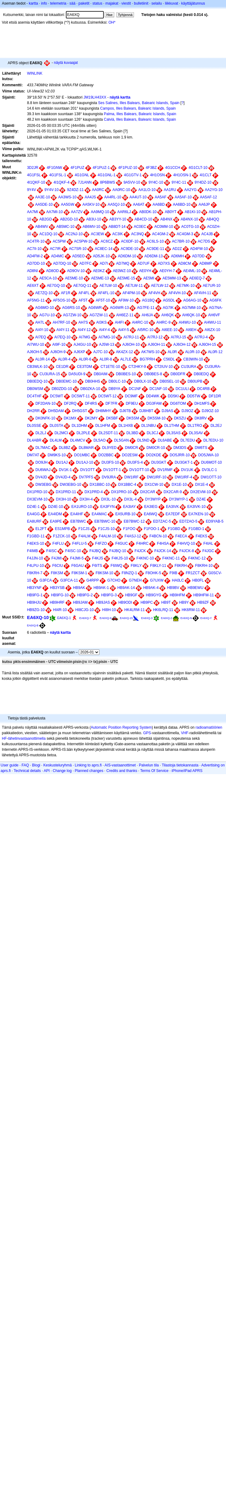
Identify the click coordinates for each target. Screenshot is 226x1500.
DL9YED (109, 448)
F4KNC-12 (197, 558)
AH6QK (167, 315)
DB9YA (114, 389)
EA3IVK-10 (196, 507)
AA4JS (90, 197)
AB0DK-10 (148, 212)
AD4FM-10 (199, 249)
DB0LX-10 (142, 381)
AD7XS (164, 263)
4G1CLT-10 (198, 168)
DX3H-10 (63, 499)
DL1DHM (79, 425)
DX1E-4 (201, 484)
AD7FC (85, 263)
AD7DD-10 (36, 263)
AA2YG (190, 190)
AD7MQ (122, 263)
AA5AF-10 (183, 197)
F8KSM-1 (79, 573)
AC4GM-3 (185, 234)
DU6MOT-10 (211, 462)
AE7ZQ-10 (44, 293)
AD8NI (32, 271)
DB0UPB (195, 381)
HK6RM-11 (191, 610)
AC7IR (55, 249)
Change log (62, 771)
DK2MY (91, 418)
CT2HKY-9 (137, 366)
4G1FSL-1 (57, 175)
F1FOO (129, 529)
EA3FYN (107, 507)
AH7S (83, 322)
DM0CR (131, 448)
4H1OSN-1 (182, 175)
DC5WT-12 (107, 396)
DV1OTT (87, 470)
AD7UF (143, 263)
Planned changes (89, 771)
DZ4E (201, 499)
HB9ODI (125, 602)
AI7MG (84, 337)
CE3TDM (84, 366)
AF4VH (154, 293)
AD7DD (198, 256)
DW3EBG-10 (70, 484)
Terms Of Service (154, 771)
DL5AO (100, 440)
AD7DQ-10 (62, 263)
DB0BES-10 (126, 374)
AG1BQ (148, 300)
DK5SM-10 (156, 418)
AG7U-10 (47, 315)
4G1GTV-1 (132, 175)
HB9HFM (177, 595)
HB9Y (184, 602)
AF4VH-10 (177, 293)
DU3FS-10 (110, 462)
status (97, 3)
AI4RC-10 (140, 322)
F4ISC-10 (73, 551)
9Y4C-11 (179, 182)
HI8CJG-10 (84, 610)
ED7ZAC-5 (162, 521)
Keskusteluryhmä (57, 765)
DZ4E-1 (33, 507)
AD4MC (57, 256)
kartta (33, 3)
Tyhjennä (125, 15)
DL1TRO (195, 425)
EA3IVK (172, 507)
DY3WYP (153, 499)
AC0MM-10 (163, 226)
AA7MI (32, 212)
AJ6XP (79, 352)
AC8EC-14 (103, 249)
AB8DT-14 (116, 226)
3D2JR (32, 168)
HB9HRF (57, 602)
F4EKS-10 (35, 543)
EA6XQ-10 (38, 617)
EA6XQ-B (32, 625)
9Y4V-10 (51, 190)
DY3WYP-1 (178, 499)
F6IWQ (116, 565)
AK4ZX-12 (124, 352)
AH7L (39, 322)
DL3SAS (174, 433)
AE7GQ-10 (56, 285)
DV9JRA (109, 477)
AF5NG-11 (36, 300)
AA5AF (160, 197)
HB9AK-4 (151, 588)
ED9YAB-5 (215, 521)
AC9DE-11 (155, 249)
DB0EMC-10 (66, 381)
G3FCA (45, 580)
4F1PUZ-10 (127, 168)
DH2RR (33, 411)
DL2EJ (216, 425)
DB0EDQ (201, 374)
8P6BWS (107, 182)
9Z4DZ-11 (75, 190)
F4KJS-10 (119, 558)
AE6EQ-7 (197, 278)
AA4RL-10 (112, 197)
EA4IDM (55, 514)
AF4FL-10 (106, 293)
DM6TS (201, 448)
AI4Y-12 (84, 330)
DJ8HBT (146, 411)
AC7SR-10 (78, 249)
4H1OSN (157, 175)
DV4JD (41, 477)
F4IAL (208, 543)
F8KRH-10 (204, 565)
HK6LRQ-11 (163, 610)
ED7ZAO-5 (189, 521)
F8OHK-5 (153, 573)
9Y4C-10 (156, 182)
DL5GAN (121, 440)
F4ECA (181, 536)
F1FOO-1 (151, 529)
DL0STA (56, 425)
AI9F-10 (59, 344)
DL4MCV (77, 440)
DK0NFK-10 (45, 418)
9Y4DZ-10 (203, 182)
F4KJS (97, 558)
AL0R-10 (192, 352)
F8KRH (181, 565)
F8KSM (57, 573)
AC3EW (97, 234)
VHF (184, 733)
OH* (111, 22)
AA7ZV (77, 212)
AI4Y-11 (62, 330)
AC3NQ (137, 234)
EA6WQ (150, 514)
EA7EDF (173, 514)
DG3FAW (154, 403)
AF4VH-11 (202, 293)
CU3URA (188, 366)
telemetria (58, 3)
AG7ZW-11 (99, 315)
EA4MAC (99, 514)
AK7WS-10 (150, 352)
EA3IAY (129, 507)
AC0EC (140, 226)
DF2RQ (70, 403)
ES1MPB (62, 529)
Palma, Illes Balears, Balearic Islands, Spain (140, 114)
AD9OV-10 (76, 271)
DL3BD (132, 433)
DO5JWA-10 (208, 455)
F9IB (173, 573)
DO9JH (41, 462)
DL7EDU (187, 440)
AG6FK (215, 300)
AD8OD (52, 271)
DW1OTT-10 (211, 477)
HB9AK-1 (101, 588)
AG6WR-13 (119, 308)
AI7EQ (40, 337)
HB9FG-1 (35, 595)
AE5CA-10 (48, 278)
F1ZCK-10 (61, 536)
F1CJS (84, 529)
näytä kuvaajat (66, 62)
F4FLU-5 (79, 543)
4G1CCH (172, 168)
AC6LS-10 (155, 241)
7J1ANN (85, 182)
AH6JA (147, 315)
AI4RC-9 (163, 322)
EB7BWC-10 (104, 521)
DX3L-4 (130, 499)
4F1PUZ (77, 168)
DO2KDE (153, 455)
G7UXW (156, 580)
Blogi (36, 765)
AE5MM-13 (172, 278)
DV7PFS (86, 477)
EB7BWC (78, 521)
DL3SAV (196, 433)
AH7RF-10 (61, 322)
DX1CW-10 (154, 484)
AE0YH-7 (167, 271)
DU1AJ (62, 462)
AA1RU (170, 190)
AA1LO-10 (146, 190)
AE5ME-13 (100, 278)
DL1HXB (126, 425)
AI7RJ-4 (201, 337)
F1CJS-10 (106, 529)
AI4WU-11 (212, 322)
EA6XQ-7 (85, 618)
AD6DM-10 (127, 256)
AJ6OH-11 (156, 344)
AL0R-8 (105, 359)
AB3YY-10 (117, 219)
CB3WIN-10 (193, 359)
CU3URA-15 (49, 374)
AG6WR (95, 308)
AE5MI (148, 278)
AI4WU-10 (187, 322)
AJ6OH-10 (131, 344)
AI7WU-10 (35, 344)
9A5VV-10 (131, 182)
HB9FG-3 (109, 595)
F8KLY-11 (158, 565)
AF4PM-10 (131, 293)
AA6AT (138, 204)
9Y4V (31, 190)
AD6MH (177, 256)
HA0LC (178, 580)
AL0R (172, 352)
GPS (147, 733)
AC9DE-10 (129, 249)
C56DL (169, 359)
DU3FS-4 (135, 462)
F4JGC (208, 551)
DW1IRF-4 (183, 477)
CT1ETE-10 (110, 366)
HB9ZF (203, 602)
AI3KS (101, 322)
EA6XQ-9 (105, 618)
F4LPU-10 (35, 565)
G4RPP (92, 580)
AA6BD (159, 204)
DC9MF (131, 396)
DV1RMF (164, 470)
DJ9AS (167, 411)
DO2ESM (130, 455)
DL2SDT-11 (108, 433)
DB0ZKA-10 (90, 389)
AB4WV (41, 226)
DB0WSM (35, 389)
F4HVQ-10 (186, 543)
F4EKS (201, 536)
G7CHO (113, 580)
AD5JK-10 (101, 256)
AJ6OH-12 (182, 344)
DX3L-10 (108, 499)
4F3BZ (151, 168)
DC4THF (34, 396)
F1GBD (174, 529)
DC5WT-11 (80, 396)
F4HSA (163, 543)
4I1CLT (206, 175)
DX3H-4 (86, 499)
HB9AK (79, 588)
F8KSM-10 (104, 573)
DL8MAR (86, 448)
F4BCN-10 (158, 536)
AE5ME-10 (74, 278)
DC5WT (56, 396)
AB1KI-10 (192, 212)
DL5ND (143, 440)
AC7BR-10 (180, 241)
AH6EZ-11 (124, 315)
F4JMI (56, 558)
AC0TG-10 (190, 226)
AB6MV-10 (91, 226)
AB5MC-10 (65, 226)
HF (4, 738)
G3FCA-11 (69, 580)
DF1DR (215, 396)
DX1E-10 (179, 484)
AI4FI (119, 322)
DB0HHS (92, 381)
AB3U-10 (93, 219)
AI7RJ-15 (178, 337)
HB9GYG (153, 595)
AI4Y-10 (41, 330)
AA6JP (204, 204)
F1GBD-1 (196, 529)
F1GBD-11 (36, 536)
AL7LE (125, 359)
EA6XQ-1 (64, 618)
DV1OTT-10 (139, 470)
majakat (111, 3)
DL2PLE (83, 433)
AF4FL (84, 293)
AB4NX (166, 219)
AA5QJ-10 (116, 204)
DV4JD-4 (63, 477)
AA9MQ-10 (100, 212)
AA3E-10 (42, 197)
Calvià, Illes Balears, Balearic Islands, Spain (140, 119)
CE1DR (62, 366)
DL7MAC (42, 448)
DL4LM (56, 440)
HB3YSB (57, 588)
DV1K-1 (65, 470)
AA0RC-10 (121, 190)
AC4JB (207, 234)
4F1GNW (54, 168)
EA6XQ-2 (166, 618)
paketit (84, 3)
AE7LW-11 (134, 285)
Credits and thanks (121, 771)
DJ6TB (125, 411)
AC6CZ (107, 241)
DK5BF (112, 418)
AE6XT (33, 285)
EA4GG (33, 514)
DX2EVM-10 (200, 492)
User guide (9, 765)
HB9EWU (195, 588)
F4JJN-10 (35, 558)
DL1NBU (148, 425)
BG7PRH (147, 359)
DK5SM (132, 418)
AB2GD (45, 219)
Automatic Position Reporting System (121, 727)
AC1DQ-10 (48, 234)
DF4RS (91, 403)
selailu (156, 3)
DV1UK (187, 470)
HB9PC (146, 602)
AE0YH (145, 271)
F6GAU (77, 565)
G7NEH (135, 580)
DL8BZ (64, 448)
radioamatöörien (209, 727)
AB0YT (170, 212)
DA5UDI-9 (76, 374)
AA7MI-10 (54, 212)
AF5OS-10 (62, 300)
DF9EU (132, 403)
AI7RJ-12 (155, 337)
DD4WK (152, 396)
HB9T (166, 602)
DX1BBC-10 (100, 484)
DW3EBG (43, 484)
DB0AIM (100, 374)
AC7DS (204, 241)
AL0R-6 (85, 359)
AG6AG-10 (192, 300)
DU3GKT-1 (184, 462)
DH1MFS (201, 403)
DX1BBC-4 (127, 484)
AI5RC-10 (145, 330)
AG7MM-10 (191, 308)
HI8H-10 (109, 610)
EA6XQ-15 (126, 618)
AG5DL (169, 300)
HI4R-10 (60, 610)
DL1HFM (102, 425)
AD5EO (78, 256)
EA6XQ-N (186, 618)
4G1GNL (82, 175)
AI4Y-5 (123, 330)
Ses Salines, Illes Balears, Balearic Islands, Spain (139, 103)
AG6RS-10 (71, 308)
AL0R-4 (64, 359)
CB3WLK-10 (37, 366)
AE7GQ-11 (82, 285)
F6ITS (97, 565)
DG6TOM (178, 403)
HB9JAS (103, 602)
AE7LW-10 (108, 285)
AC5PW (59, 241)
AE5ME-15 (126, 278)
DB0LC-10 (117, 381)
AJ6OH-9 (58, 352)
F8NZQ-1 (129, 573)
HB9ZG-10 (36, 610)
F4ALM (85, 536)
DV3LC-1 (209, 470)
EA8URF (34, 521)
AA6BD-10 (182, 204)
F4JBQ (95, 551)
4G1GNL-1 (106, 175)
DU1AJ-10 (84, 462)
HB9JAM (80, 602)
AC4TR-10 (36, 241)
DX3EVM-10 (37, 499)
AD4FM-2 (35, 256)
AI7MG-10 (107, 337)
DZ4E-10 (55, 507)
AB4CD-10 (143, 219)
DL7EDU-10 (214, 440)
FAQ (25, 765)
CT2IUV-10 (163, 366)
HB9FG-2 (85, 595)
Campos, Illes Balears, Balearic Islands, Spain (138, 108)
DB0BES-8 (153, 374)
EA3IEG (150, 507)
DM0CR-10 (156, 448)
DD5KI (173, 396)
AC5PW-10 (83, 241)
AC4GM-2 (160, 234)
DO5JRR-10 (180, 455)
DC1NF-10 (158, 389)
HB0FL (198, 580)
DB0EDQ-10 (37, 381)
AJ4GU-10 (82, 344)
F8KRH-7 (34, 573)
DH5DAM (56, 411)
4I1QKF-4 (62, 182)
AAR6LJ (124, 212)
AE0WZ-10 (122, 271)
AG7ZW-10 (72, 315)
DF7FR (111, 403)
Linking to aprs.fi (88, 765)
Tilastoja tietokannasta (180, 765)
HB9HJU (34, 602)
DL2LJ (40, 433)
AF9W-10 (126, 300)
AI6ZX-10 (212, 330)
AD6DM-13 (153, 256)
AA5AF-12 (208, 197)
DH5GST (79, 411)
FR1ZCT (193, 573)
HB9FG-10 (60, 595)
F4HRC (142, 543)
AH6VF (214, 315)
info (44, 3)
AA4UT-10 (137, 197)
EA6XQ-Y (206, 618)
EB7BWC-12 (134, 521)
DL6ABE (165, 440)
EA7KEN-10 (198, 514)
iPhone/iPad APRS (187, 771)
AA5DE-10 (44, 204)
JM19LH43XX (94, 97)
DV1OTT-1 (112, 470)
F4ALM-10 (107, 536)
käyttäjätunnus (193, 3)
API (47, 771)
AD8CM (184, 263)
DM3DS (179, 448)
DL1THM (171, 425)
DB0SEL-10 (169, 381)
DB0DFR (178, 374)
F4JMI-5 (77, 558)
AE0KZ (99, 271)
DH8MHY (103, 411)
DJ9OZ (187, 411)
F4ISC (51, 551)
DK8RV (201, 418)
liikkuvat (171, 3)
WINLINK (34, 73)
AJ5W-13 (106, 344)
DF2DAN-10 (45, 403)
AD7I (104, 263)
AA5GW (67, 204)
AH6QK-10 (191, 315)
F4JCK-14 (162, 551)
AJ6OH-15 (207, 344)
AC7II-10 (34, 249)
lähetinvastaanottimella (27, 738)
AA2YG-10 (213, 190)
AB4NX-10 (189, 219)
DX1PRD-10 (37, 492)
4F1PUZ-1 (101, 168)
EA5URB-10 (125, 514)
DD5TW (193, 396)
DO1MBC (82, 455)
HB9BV (173, 588)
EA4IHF (76, 514)
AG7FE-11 (146, 308)
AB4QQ (212, 219)
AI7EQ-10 (62, 337)
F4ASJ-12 (132, 536)
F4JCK (140, 551)
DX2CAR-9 (172, 492)
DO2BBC (105, 455)
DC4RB (203, 389)
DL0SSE (34, 425)
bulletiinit (141, 3)
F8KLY (136, 565)
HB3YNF (34, 588)
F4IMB (32, 551)
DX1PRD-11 (66, 492)
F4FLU (58, 543)
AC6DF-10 (130, 241)
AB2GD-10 (69, 219)
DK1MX (70, 418)
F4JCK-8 (187, 551)
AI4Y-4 (104, 330)
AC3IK (117, 234)
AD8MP (205, 263)
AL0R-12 (215, 352)
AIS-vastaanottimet (120, 765)
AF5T (83, 300)
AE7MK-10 (186, 285)
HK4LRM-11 (134, 610)
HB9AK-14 (126, 588)
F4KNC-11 (171, 558)
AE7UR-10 (211, 285)
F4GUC (121, 543)
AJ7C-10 (100, 352)
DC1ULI (182, 389)
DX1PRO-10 (121, 492)
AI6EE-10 (169, 330)
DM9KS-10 (57, 455)
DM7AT (33, 455)
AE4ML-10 (192, 271)
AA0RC (98, 190)
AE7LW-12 (159, 285)
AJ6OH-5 (34, 352)
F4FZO (101, 543)
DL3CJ (152, 433)
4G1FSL (34, 175)
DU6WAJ (42, 470)
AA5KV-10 (91, 204)
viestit (126, 3)
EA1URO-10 (81, 507)
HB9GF (131, 595)
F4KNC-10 (145, 558)
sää (72, 3)
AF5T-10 (103, 300)
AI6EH (191, 330)
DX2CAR (147, 492)
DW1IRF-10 (156, 477)
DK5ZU (180, 418)
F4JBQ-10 (117, 551)
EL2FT (40, 529)
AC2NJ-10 (74, 234)
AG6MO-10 (44, 308)
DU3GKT (158, 462)
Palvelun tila (149, 765)
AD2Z (177, 249)
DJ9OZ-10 (210, 411)
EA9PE (56, 521)
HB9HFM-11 (203, 595)
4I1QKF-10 (36, 182)
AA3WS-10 (67, 197)
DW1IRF (131, 477)
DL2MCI (61, 433)
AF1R (66, 293)
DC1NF (135, 389)
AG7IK (168, 308)
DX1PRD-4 (93, 492)
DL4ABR (34, 440)
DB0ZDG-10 (62, 389)
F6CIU (57, 565)
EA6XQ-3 (146, 618)
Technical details (27, 771)
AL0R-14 (42, 359)
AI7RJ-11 (131, 337)
